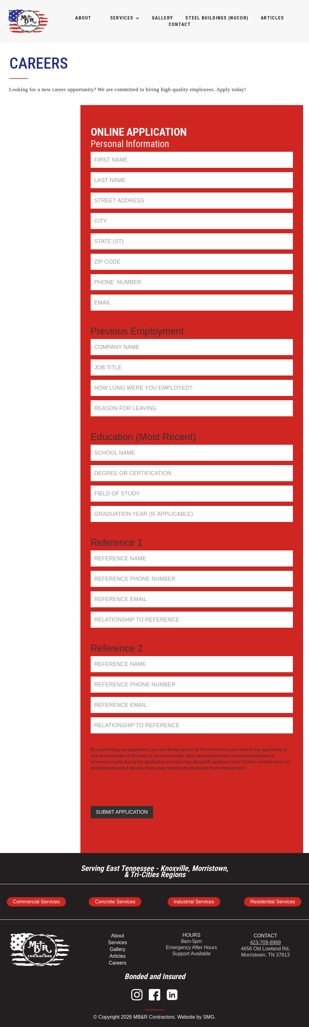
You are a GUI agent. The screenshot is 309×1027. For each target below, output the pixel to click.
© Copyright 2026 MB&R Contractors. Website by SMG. (154, 1017)
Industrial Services (194, 901)
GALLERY (162, 18)
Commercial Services (36, 901)
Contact (180, 24)
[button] (122, 18)
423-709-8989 (265, 942)
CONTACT (265, 935)
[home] (28, 21)
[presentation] (138, 785)
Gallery (118, 949)
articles (272, 18)
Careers (118, 962)
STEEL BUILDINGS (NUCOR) (216, 18)
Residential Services (272, 901)
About (83, 18)
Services (117, 942)
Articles (117, 956)
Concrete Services (115, 901)
